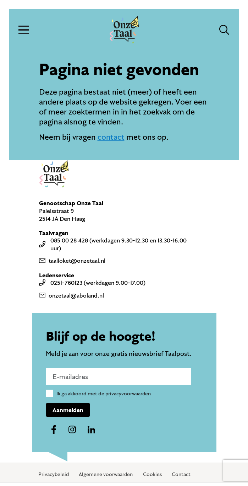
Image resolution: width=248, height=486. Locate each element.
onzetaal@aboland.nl (72, 295)
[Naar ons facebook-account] (53, 430)
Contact (182, 474)
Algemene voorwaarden (106, 474)
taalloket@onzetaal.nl (73, 261)
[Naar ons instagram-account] (72, 430)
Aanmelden (68, 410)
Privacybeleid (54, 474)
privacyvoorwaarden (128, 393)
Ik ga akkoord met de (104, 393)
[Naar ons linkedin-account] (91, 430)
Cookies (153, 474)
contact (111, 137)
